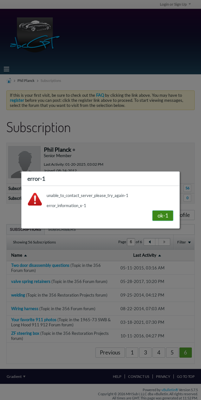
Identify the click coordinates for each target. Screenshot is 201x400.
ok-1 (163, 215)
